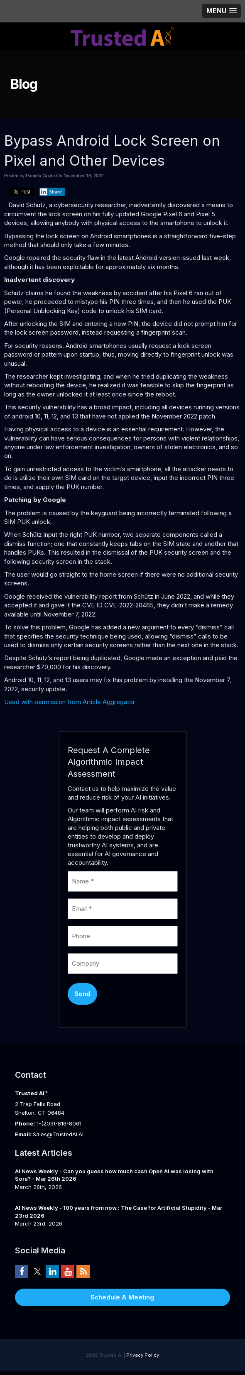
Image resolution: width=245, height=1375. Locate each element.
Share (50, 192)
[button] (221, 11)
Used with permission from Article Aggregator (69, 702)
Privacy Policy (142, 1355)
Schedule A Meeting (122, 1297)
